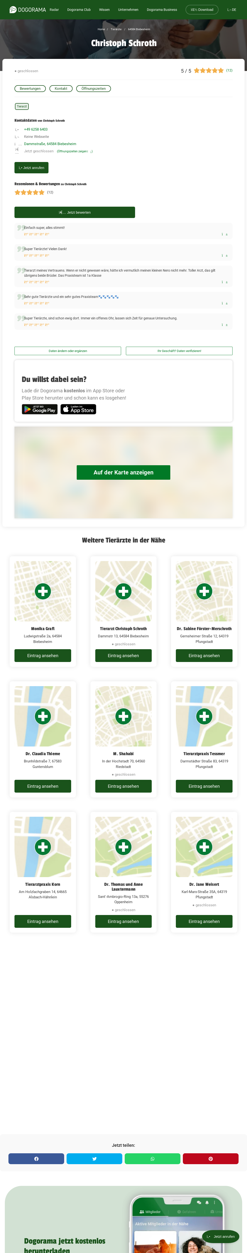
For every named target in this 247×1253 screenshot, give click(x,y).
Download (202, 10)
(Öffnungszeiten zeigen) (75, 151)
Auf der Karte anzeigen (123, 472)
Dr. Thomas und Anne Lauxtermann (123, 887)
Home (101, 29)
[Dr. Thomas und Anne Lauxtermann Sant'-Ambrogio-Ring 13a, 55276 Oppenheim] (123, 872)
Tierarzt (22, 106)
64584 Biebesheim (138, 29)
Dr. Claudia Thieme (43, 753)
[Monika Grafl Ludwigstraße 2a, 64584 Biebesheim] (43, 611)
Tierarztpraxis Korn (42, 884)
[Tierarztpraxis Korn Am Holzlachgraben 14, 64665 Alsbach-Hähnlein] (43, 872)
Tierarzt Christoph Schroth (123, 628)
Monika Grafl (43, 628)
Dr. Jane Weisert (204, 884)
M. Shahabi (123, 753)
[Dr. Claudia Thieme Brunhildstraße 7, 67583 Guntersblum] (43, 739)
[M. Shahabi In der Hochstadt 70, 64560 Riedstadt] (123, 739)
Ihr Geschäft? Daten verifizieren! (179, 351)
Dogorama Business (162, 10)
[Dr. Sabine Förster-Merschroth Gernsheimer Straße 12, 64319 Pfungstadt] (204, 611)
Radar (54, 10)
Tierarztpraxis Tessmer (204, 753)
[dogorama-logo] (28, 9)
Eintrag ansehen (42, 655)
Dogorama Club (79, 10)
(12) (229, 70)
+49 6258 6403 (36, 129)
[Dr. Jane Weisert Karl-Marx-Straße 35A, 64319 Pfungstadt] (204, 872)
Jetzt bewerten (75, 212)
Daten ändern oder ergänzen (68, 351)
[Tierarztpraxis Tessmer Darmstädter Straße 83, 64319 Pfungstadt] (204, 739)
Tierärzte (116, 29)
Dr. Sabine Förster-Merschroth (204, 628)
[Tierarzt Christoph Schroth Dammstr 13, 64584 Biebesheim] (123, 611)
